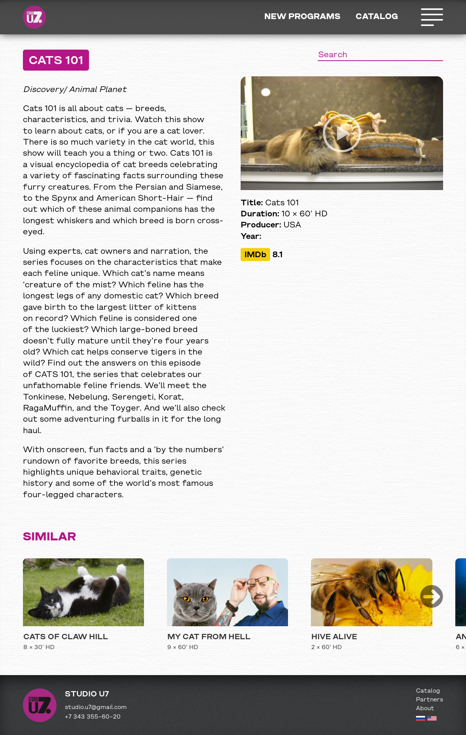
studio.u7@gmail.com (96, 707)
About (425, 708)
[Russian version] (420, 719)
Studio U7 (34, 17)
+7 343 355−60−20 (93, 717)
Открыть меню (431, 17)
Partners (429, 700)
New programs (302, 17)
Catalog (377, 17)
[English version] (432, 719)
